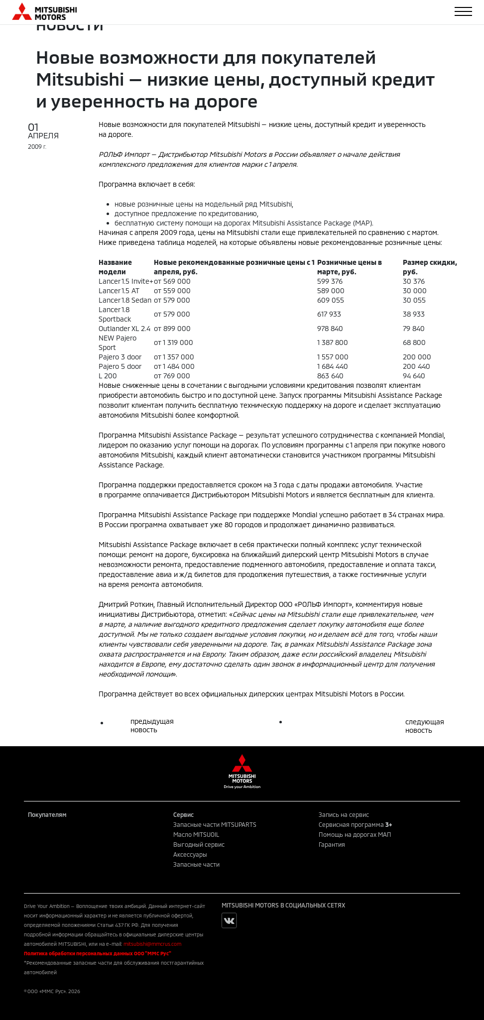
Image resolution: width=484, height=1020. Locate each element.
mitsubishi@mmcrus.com (152, 944)
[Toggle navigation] (463, 11)
